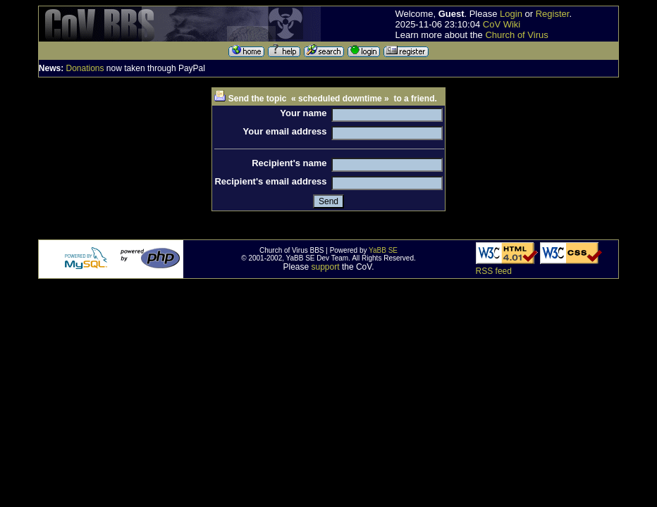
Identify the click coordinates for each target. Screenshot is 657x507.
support (326, 267)
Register (553, 13)
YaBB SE (383, 250)
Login (511, 13)
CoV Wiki (501, 24)
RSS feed (494, 271)
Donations (85, 68)
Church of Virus (516, 35)
